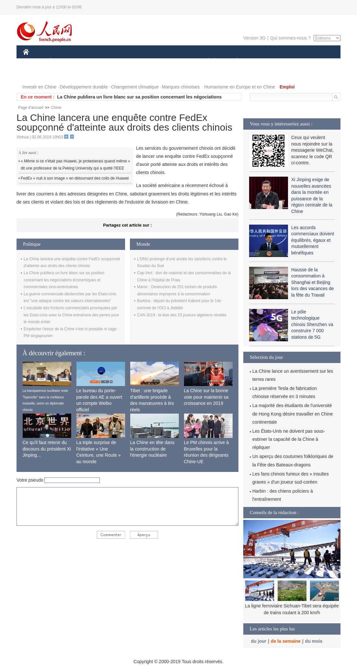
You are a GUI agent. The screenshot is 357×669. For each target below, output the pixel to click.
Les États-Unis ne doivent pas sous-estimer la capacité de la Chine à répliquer (288, 439)
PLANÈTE (234, 61)
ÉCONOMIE (62, 61)
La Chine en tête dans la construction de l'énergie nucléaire (152, 449)
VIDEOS (62, 74)
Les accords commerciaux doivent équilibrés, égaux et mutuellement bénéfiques (312, 240)
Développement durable (84, 86)
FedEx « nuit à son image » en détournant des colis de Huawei (75, 178)
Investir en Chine (39, 86)
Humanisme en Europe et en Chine (239, 86)
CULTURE (176, 61)
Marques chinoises (181, 86)
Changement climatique (135, 86)
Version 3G (254, 38)
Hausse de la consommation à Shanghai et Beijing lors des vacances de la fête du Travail (312, 282)
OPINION (318, 61)
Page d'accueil (30, 107)
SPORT (260, 61)
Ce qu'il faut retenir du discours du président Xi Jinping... (47, 449)
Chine (56, 107)
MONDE (91, 61)
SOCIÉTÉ (205, 61)
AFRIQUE (119, 61)
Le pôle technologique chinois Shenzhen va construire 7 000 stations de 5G (312, 324)
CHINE (34, 61)
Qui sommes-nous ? (290, 38)
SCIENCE (147, 61)
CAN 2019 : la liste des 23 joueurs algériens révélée (181, 315)
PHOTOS (36, 74)
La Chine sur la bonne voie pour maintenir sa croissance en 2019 (206, 397)
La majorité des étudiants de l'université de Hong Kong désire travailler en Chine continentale (292, 413)
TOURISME (287, 61)
